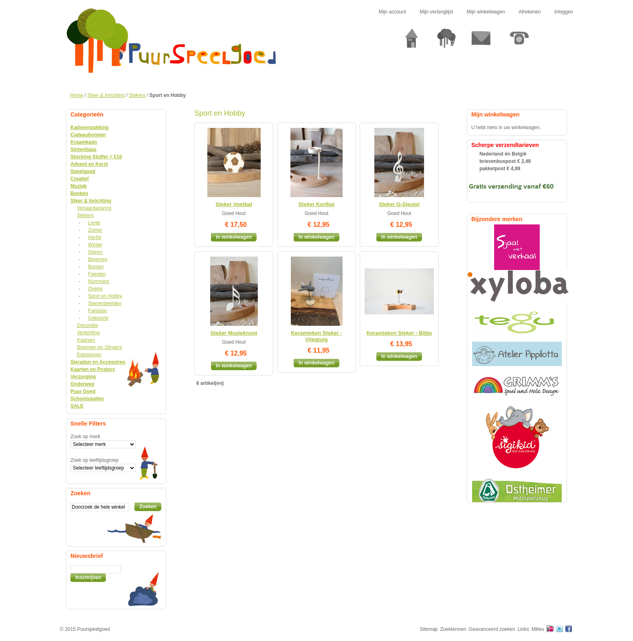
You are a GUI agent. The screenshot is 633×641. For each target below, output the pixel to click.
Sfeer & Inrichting (106, 95)
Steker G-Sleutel (399, 204)
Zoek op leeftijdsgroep (94, 460)
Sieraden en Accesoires (97, 362)
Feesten (97, 274)
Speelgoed (82, 171)
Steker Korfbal (317, 204)
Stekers (137, 95)
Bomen (95, 267)
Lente (94, 223)
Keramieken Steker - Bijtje (399, 333)
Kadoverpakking (89, 127)
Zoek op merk (85, 436)
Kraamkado (83, 142)
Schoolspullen (87, 399)
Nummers (98, 281)
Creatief (79, 179)
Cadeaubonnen (88, 135)
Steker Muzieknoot (234, 333)
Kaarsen (86, 340)
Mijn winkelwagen (486, 12)
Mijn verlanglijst (436, 12)
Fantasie (97, 311)
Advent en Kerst (89, 164)
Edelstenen (89, 355)
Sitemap (429, 629)
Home (76, 95)
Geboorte (98, 318)
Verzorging (83, 377)
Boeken (79, 193)
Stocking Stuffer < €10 (96, 157)
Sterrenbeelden (104, 303)
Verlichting (88, 333)
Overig (95, 289)
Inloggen (563, 12)
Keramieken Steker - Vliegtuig (316, 336)
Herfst (94, 237)
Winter (95, 245)
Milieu (538, 629)
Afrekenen (530, 12)
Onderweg (82, 384)
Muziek (78, 186)
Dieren (95, 252)
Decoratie (87, 325)
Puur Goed (82, 391)
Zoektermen (453, 629)
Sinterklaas (83, 149)
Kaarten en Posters (92, 369)
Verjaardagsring (94, 208)
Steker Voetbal (233, 204)
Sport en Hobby (105, 296)
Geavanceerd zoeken (492, 629)
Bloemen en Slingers (99, 347)
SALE (77, 406)
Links (523, 629)
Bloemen (97, 259)
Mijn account (392, 12)
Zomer (95, 230)
